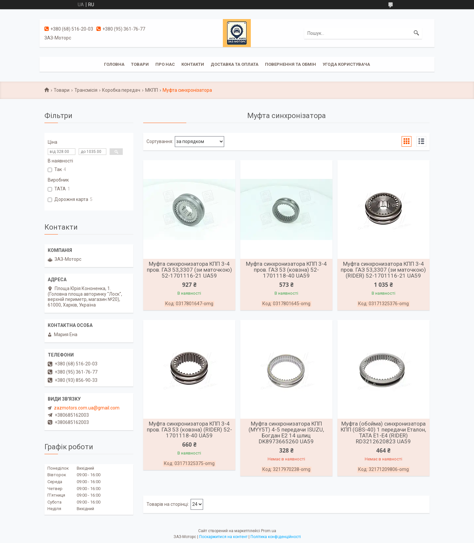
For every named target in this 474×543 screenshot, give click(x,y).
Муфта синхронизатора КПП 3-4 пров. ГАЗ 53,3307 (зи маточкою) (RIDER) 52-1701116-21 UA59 (383, 270)
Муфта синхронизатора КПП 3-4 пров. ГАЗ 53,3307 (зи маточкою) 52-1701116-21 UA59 (189, 270)
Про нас (165, 64)
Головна (114, 64)
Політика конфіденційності (275, 536)
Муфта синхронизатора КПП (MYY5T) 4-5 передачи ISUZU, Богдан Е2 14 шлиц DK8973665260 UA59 (286, 432)
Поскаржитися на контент (223, 536)
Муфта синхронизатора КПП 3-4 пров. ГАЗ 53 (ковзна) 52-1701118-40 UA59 (286, 270)
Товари (140, 64)
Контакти (192, 64)
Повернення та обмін (290, 64)
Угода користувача (346, 64)
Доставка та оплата (234, 64)
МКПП (151, 90)
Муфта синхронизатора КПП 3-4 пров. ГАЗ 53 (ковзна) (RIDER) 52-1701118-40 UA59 (189, 429)
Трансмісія (85, 90)
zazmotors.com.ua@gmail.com (86, 407)
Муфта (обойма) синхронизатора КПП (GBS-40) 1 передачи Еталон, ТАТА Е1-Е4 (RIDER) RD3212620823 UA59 (383, 432)
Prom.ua (268, 531)
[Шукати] (416, 33)
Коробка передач (121, 90)
